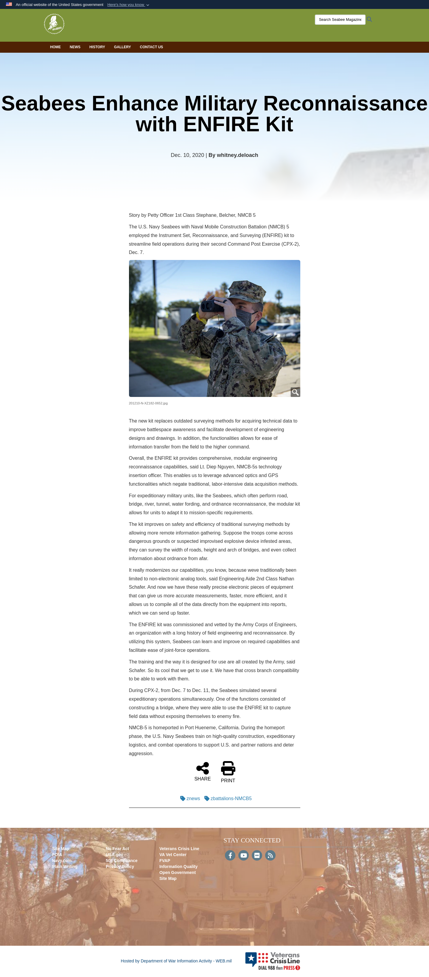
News (75, 47)
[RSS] (270, 856)
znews (188, 798)
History (97, 47)
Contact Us (151, 47)
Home (55, 47)
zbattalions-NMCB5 (226, 798)
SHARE (202, 771)
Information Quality (178, 866)
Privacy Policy (120, 866)
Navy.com (62, 860)
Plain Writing (64, 866)
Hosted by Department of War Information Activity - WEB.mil (176, 961)
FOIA (57, 854)
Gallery (122, 47)
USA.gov (114, 854)
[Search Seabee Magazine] (335, 20)
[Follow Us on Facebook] (230, 856)
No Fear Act (117, 848)
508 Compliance (122, 860)
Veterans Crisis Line (179, 848)
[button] (128, 5)
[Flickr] (257, 856)
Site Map (60, 848)
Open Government (177, 872)
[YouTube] (243, 856)
